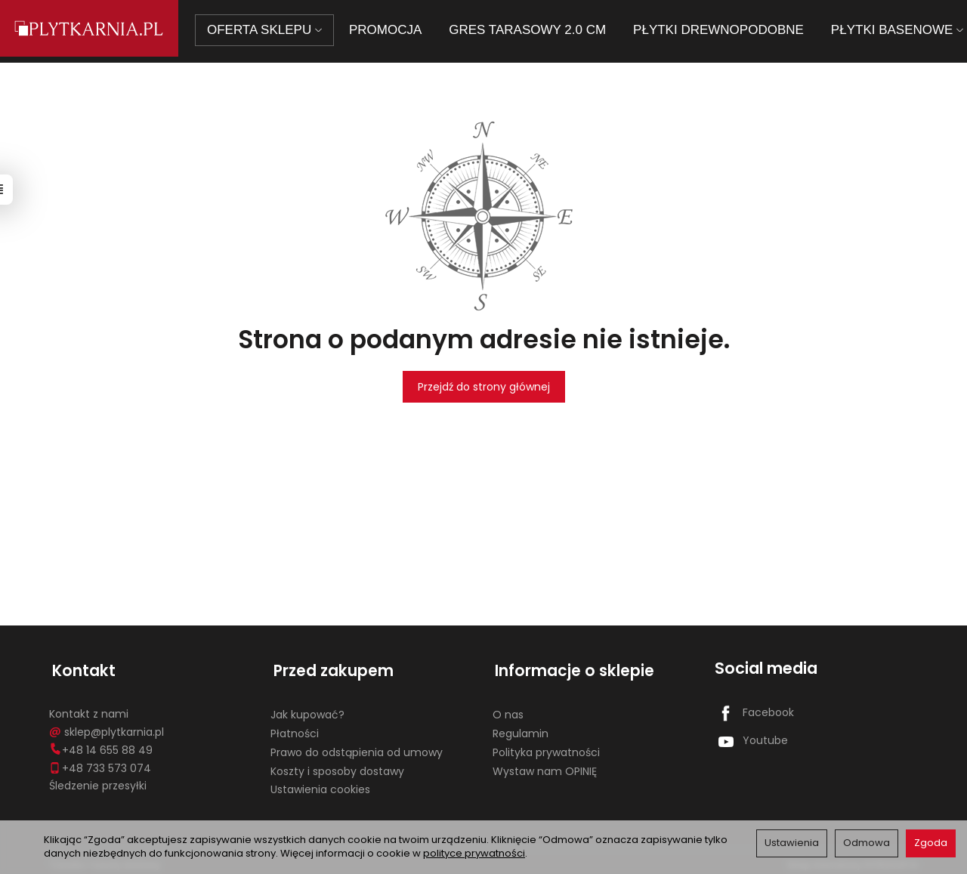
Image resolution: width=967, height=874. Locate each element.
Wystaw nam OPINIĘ (545, 764)
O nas (508, 708)
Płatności (294, 727)
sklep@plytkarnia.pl (106, 725)
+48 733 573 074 (100, 761)
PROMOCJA (393, 30)
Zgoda (930, 842)
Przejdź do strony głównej (484, 386)
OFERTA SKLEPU (272, 30)
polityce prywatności (474, 853)
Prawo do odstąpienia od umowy (356, 746)
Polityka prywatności (546, 746)
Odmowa (866, 842)
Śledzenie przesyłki (98, 779)
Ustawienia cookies (320, 783)
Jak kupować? (307, 708)
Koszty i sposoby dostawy (337, 764)
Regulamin (520, 727)
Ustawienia (792, 842)
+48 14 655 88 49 (101, 744)
